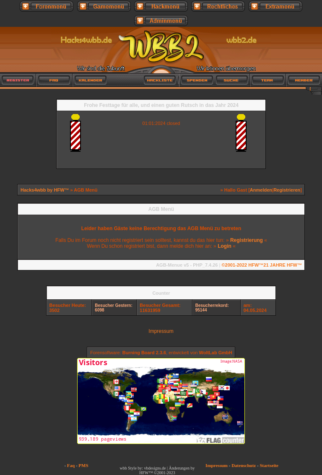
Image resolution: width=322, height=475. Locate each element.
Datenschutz (243, 465)
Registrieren (286, 189)
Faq (71, 465)
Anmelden (261, 189)
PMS (83, 465)
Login (224, 246)
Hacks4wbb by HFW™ (45, 189)
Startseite (269, 465)
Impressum (160, 331)
